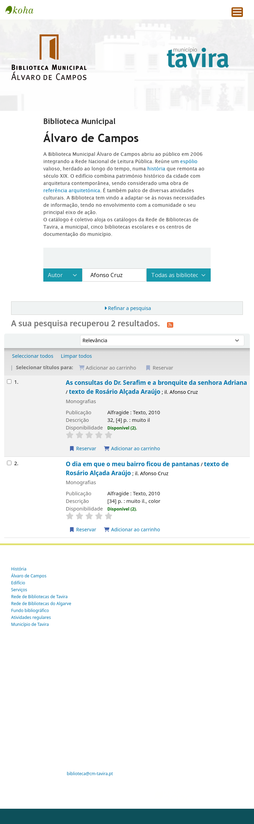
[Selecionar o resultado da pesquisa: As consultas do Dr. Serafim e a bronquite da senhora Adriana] (9, 381)
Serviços (19, 590)
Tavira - (23, 10)
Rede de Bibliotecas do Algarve (41, 603)
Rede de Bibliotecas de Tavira (39, 597)
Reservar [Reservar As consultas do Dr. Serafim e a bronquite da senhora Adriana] (82, 448)
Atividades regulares (31, 617)
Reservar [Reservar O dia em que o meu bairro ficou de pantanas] (82, 529)
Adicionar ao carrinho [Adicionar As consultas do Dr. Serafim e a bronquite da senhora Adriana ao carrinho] (132, 448)
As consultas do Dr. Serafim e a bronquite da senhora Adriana (156, 383)
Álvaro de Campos (28, 576)
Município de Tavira (30, 624)
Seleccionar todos (32, 356)
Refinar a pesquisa (129, 308)
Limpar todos (76, 356)
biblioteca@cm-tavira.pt (90, 774)
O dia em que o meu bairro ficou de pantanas (133, 464)
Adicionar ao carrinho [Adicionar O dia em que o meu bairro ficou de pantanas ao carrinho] (132, 529)
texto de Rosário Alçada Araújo (114, 392)
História (18, 569)
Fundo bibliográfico (30, 610)
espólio (189, 161)
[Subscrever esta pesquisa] (170, 324)
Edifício (18, 583)
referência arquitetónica (71, 190)
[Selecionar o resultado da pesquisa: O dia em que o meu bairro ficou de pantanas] (9, 463)
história (156, 168)
